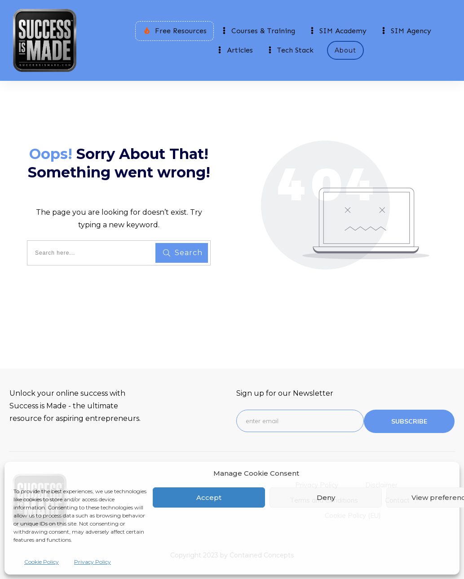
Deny (326, 497)
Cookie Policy (41, 561)
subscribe (409, 421)
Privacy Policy (92, 561)
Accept (208, 497)
